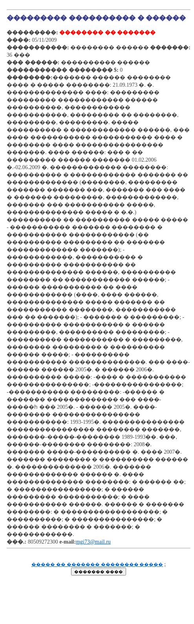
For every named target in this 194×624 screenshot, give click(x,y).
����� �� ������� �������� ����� (97, 564)
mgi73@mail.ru (93, 542)
